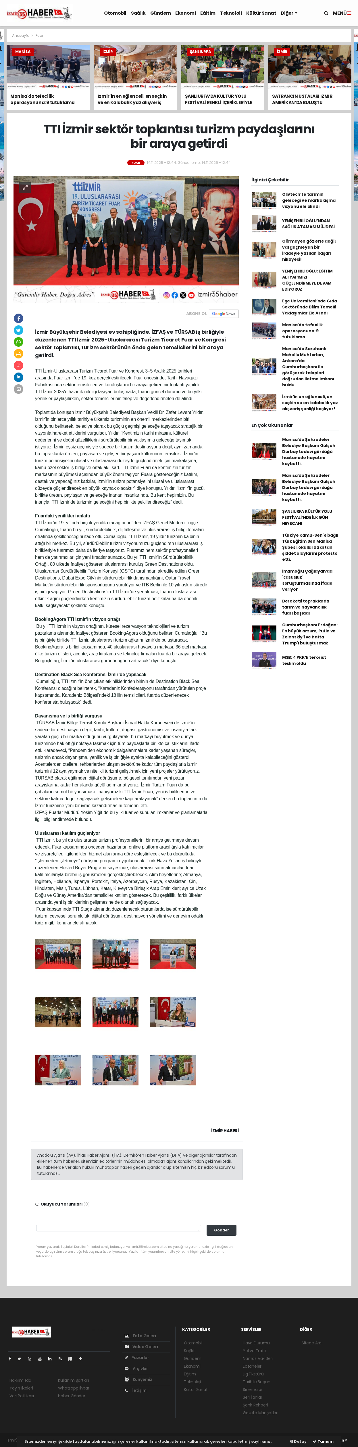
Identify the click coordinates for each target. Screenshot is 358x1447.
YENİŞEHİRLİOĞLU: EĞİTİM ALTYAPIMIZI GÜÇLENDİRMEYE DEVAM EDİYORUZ (307, 280)
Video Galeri (141, 1347)
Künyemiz (138, 1379)
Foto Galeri (140, 1336)
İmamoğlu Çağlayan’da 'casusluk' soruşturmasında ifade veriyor (307, 580)
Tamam (323, 1441)
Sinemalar (252, 1389)
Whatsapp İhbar (73, 1388)
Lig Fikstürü (253, 1374)
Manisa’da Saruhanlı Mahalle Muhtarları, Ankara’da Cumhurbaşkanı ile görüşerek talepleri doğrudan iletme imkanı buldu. (308, 367)
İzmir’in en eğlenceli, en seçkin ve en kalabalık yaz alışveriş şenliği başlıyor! (310, 403)
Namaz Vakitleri (258, 1358)
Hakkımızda (20, 1380)
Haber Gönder (71, 1396)
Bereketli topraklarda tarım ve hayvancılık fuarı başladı (305, 607)
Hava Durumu (256, 1343)
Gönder (221, 1230)
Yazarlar (137, 1357)
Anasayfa (21, 35)
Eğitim (207, 13)
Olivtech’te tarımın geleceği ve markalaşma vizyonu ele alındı (309, 200)
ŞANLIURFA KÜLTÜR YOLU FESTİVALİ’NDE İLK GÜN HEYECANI (307, 517)
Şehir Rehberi (255, 1405)
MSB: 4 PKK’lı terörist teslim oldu (304, 660)
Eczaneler (252, 1366)
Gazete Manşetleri (260, 1413)
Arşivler (136, 1368)
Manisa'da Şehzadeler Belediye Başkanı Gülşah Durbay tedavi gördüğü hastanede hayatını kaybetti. (308, 452)
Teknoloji (231, 13)
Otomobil (115, 13)
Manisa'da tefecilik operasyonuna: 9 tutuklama (302, 331)
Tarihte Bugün (256, 1382)
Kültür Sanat (261, 13)
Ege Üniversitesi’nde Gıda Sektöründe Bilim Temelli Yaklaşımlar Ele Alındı (309, 307)
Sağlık (138, 13)
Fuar (39, 35)
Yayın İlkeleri (21, 1388)
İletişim (136, 1390)
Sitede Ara (312, 1343)
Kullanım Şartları (73, 1380)
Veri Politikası (21, 1396)
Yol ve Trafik (255, 1351)
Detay (298, 1441)
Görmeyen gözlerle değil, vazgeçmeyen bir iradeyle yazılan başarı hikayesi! (309, 250)
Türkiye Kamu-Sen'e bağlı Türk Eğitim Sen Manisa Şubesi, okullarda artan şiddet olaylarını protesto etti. (310, 547)
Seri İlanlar (252, 1397)
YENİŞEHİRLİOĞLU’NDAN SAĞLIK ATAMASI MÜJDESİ (308, 224)
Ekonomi (185, 13)
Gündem (160, 13)
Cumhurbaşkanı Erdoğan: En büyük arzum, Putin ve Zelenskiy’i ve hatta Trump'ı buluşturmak (310, 634)
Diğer (287, 13)
